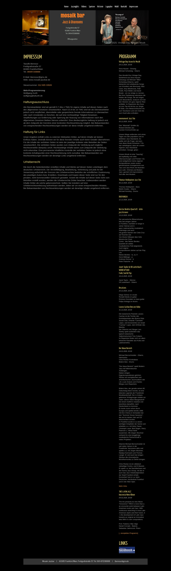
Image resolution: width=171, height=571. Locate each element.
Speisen (92, 6)
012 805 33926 (45, 85)
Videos (84, 6)
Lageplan (109, 6)
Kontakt (124, 6)
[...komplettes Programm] (128, 533)
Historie (100, 6)
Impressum (133, 6)
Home (66, 6)
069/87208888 (33, 72)
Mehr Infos (123, 486)
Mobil (116, 6)
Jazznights (75, 6)
